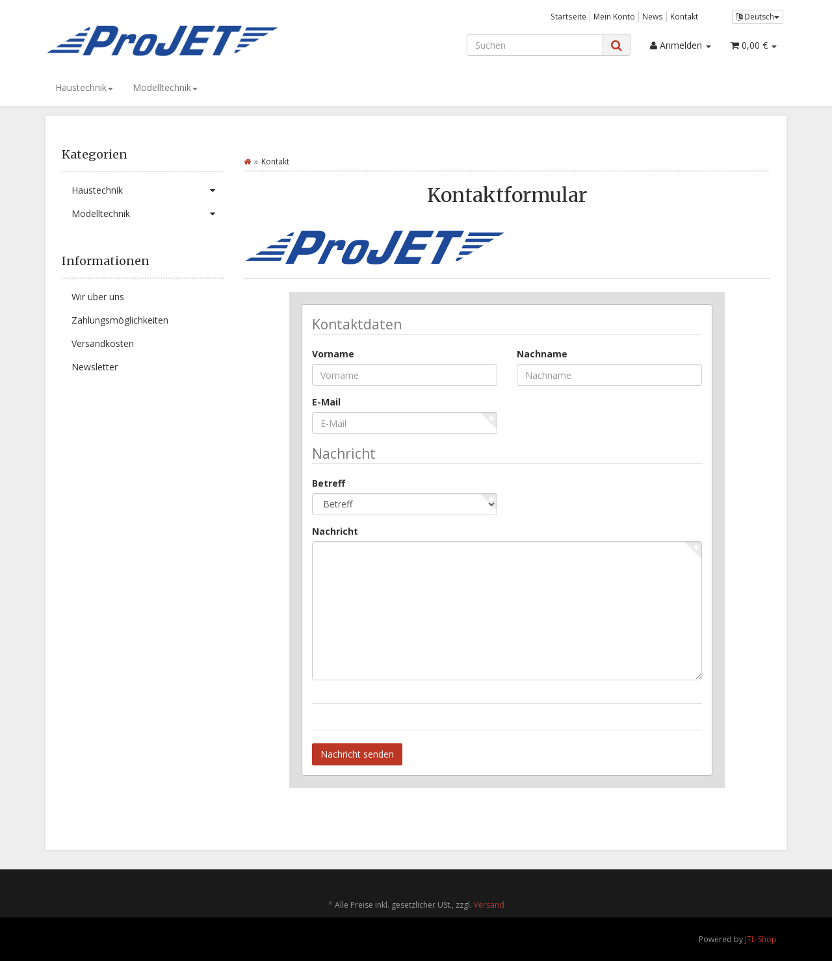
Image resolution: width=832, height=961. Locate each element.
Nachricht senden (357, 754)
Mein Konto (614, 16)
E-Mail (326, 402)
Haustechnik (84, 87)
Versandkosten (103, 343)
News (652, 16)
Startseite (568, 16)
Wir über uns (98, 296)
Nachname (542, 354)
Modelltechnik (165, 87)
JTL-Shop (761, 939)
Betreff (328, 483)
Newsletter (95, 367)
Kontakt (684, 16)
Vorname (333, 354)
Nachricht (335, 531)
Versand (489, 904)
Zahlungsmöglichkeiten (120, 320)
